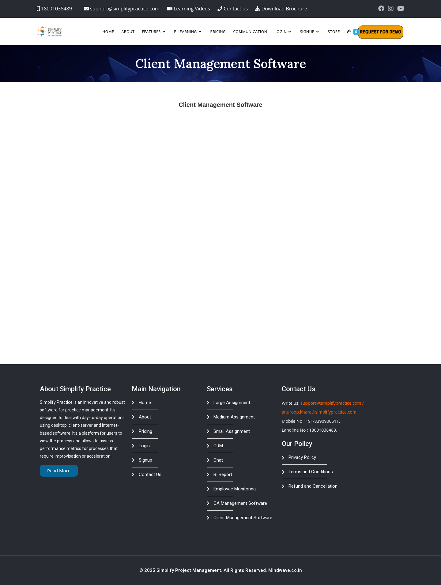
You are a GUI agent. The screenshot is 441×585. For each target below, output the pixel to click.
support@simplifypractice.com (330, 403)
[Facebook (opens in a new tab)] (381, 9)
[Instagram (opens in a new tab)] (390, 9)
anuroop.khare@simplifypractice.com (319, 412)
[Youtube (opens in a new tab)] (399, 9)
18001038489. (323, 430)
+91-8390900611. (323, 421)
